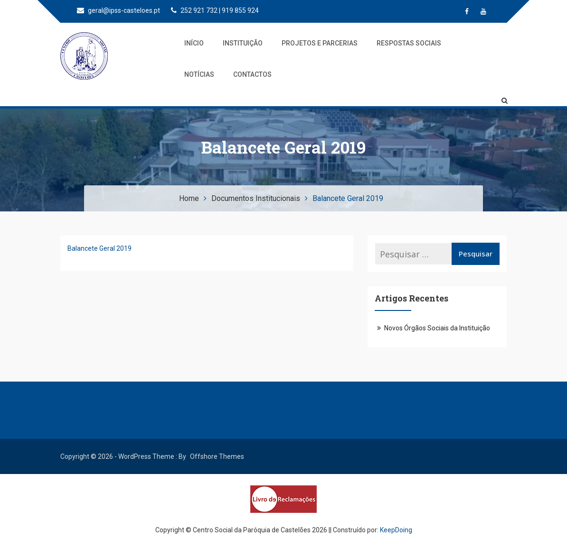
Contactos (252, 74)
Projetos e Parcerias (320, 43)
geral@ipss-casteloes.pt (118, 10)
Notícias (199, 74)
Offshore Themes (217, 456)
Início (194, 43)
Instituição (243, 43)
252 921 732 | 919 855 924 (215, 10)
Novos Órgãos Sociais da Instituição (437, 328)
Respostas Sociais (409, 43)
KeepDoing (396, 530)
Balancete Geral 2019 (99, 248)
